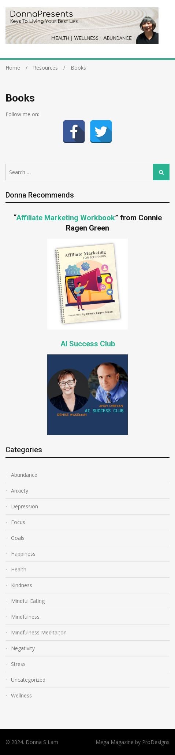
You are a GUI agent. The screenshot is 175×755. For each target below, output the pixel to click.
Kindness (21, 585)
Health (18, 569)
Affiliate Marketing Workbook (65, 217)
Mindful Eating (28, 600)
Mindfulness (25, 616)
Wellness (21, 695)
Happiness (23, 553)
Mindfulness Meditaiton (39, 632)
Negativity (23, 648)
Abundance (24, 474)
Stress (18, 663)
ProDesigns (156, 742)
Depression (24, 506)
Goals (18, 537)
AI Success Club (87, 343)
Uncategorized (28, 679)
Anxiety (19, 490)
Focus (18, 522)
